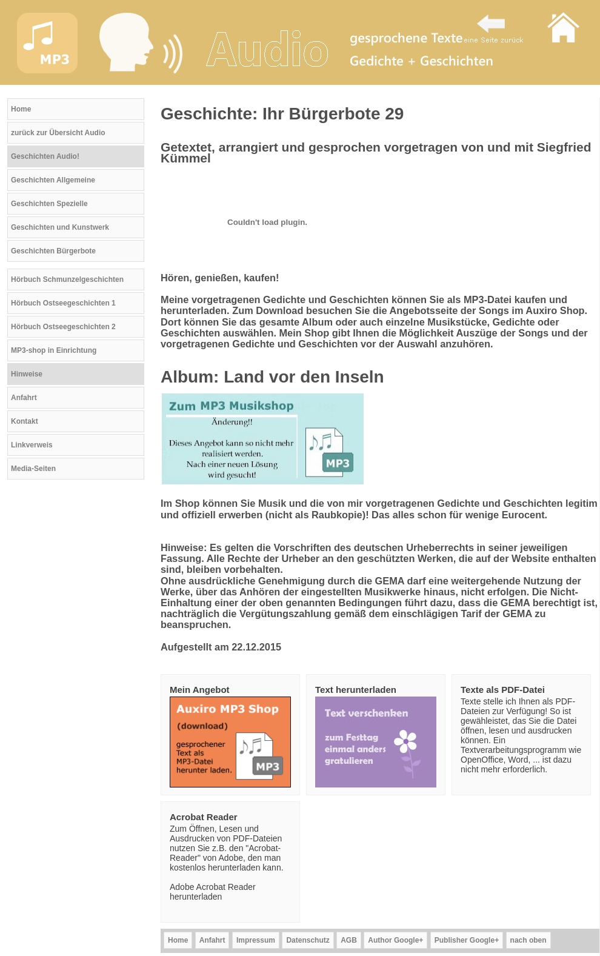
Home (21, 109)
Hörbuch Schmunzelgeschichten (67, 279)
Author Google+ (395, 940)
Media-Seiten (33, 468)
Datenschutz (307, 940)
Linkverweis (32, 445)
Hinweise (26, 374)
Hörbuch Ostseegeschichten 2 (63, 327)
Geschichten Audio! (45, 156)
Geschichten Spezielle (49, 203)
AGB (349, 940)
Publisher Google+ (467, 940)
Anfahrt (24, 397)
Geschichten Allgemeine (53, 180)
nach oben (528, 940)
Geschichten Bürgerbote (53, 251)
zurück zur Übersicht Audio (58, 133)
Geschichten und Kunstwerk (60, 227)
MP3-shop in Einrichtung (53, 350)
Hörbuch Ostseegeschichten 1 (63, 303)
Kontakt (24, 421)
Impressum (255, 940)
